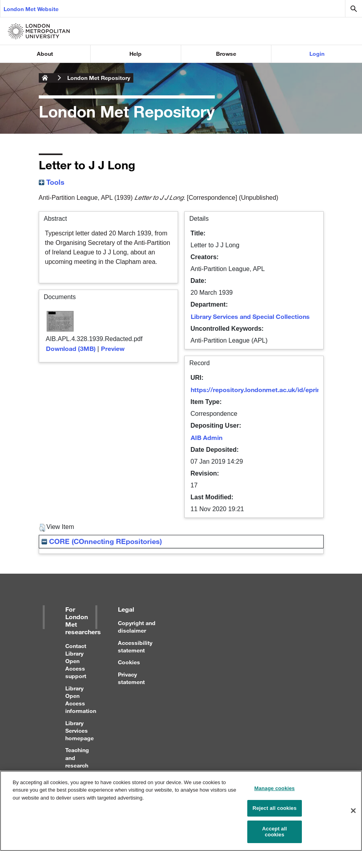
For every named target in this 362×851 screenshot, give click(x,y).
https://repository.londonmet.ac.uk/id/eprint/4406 (265, 389)
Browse (226, 53)
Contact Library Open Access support (75, 661)
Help (135, 53)
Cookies (129, 662)
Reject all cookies (274, 812)
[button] (42, 528)
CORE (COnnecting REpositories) (102, 541)
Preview (113, 348)
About (45, 53)
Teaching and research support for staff (77, 765)
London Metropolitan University (45, 78)
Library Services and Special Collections (250, 316)
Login (316, 53)
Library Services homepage (79, 730)
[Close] (353, 814)
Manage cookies (274, 792)
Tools (51, 182)
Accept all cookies (274, 835)
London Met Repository (98, 77)
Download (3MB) (71, 348)
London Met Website (31, 9)
